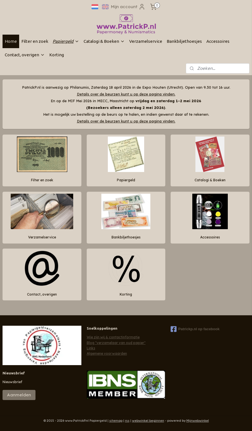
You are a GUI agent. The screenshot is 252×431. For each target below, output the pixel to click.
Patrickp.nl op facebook (195, 329)
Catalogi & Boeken (104, 41)
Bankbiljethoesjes (184, 41)
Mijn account (128, 6)
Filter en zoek (34, 41)
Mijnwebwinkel (197, 421)
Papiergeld (66, 41)
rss (127, 421)
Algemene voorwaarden (107, 353)
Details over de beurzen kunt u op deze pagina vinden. (126, 94)
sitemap (115, 421)
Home (11, 41)
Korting (56, 54)
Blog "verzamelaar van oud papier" (116, 343)
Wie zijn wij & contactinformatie (113, 337)
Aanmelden (19, 394)
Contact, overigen (25, 54)
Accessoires (217, 41)
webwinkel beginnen (148, 421)
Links (91, 348)
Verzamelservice (145, 41)
